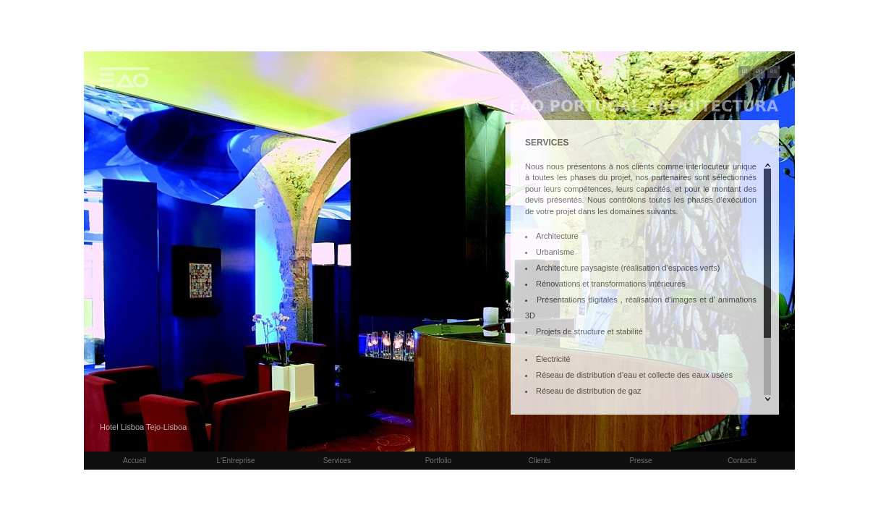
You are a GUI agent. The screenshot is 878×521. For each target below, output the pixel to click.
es (773, 71)
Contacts (742, 461)
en (758, 71)
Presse (640, 461)
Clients (540, 461)
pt (745, 71)
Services (337, 461)
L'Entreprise (235, 461)
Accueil (134, 461)
